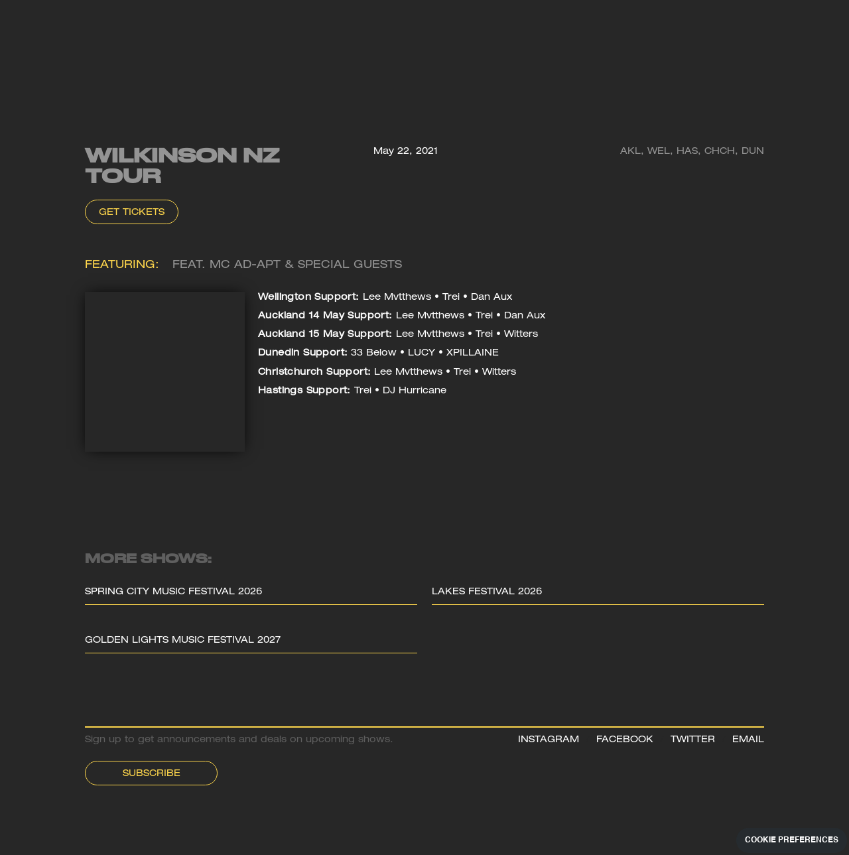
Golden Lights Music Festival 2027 (183, 640)
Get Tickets (131, 213)
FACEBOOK (624, 740)
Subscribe (151, 774)
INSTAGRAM (548, 740)
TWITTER (693, 740)
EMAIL (748, 740)
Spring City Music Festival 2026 (173, 592)
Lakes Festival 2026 (487, 592)
